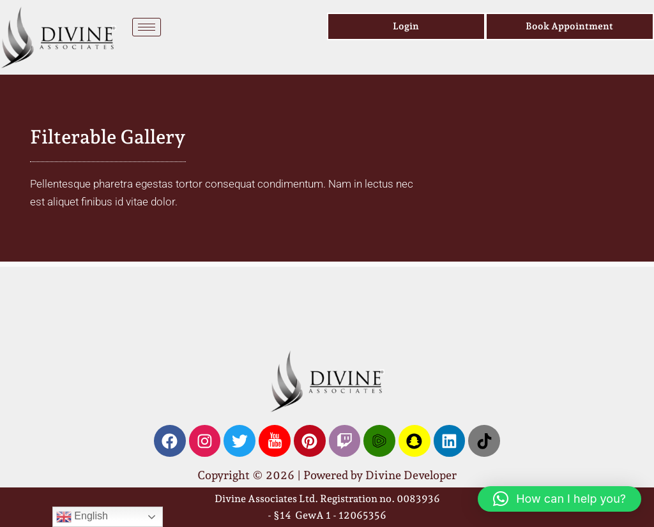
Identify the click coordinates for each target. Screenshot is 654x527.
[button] (559, 499)
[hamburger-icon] (146, 27)
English (82, 516)
